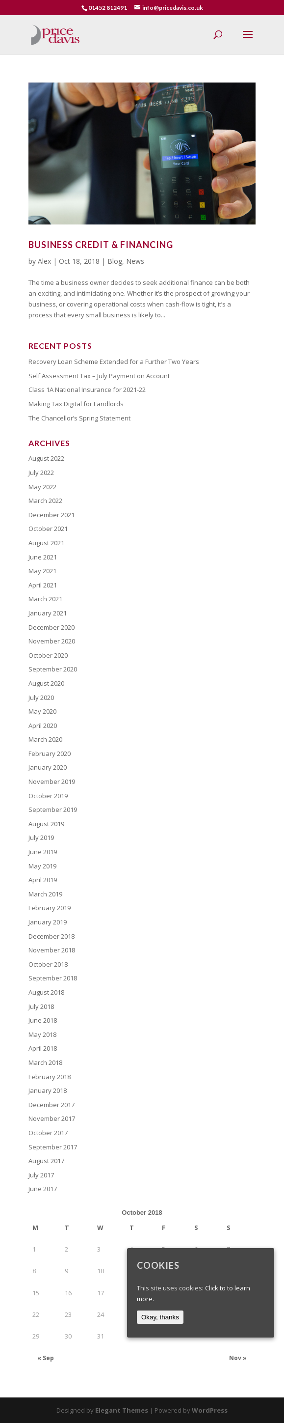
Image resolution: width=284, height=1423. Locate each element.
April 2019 (42, 879)
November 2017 (51, 1118)
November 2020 (51, 641)
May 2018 (42, 1034)
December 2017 (51, 1104)
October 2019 (48, 795)
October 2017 (48, 1132)
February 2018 (49, 1076)
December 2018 (51, 936)
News (135, 261)
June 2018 (42, 1020)
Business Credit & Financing (100, 244)
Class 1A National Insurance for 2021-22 (87, 389)
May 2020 (42, 711)
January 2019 (47, 922)
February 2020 (49, 753)
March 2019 (45, 894)
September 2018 (52, 978)
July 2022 (41, 472)
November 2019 (51, 781)
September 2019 (52, 809)
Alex (44, 261)
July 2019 (41, 837)
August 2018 (46, 992)
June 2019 (42, 851)
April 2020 (42, 725)
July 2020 (41, 697)
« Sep (45, 1358)
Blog (114, 261)
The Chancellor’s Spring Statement (79, 418)
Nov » (238, 1358)
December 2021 (51, 514)
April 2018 (42, 1048)
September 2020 (52, 669)
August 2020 (46, 683)
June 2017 (42, 1188)
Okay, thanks (160, 1317)
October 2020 (48, 655)
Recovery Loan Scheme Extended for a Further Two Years (113, 361)
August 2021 (46, 542)
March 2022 (45, 500)
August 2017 (46, 1160)
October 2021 (48, 528)
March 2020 (45, 739)
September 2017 (52, 1147)
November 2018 (51, 950)
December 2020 (51, 627)
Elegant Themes (121, 1410)
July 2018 (41, 1006)
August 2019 (46, 823)
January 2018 (47, 1090)
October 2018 (48, 964)
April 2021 (42, 585)
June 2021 (42, 557)
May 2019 (42, 866)
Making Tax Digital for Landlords (76, 403)
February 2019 (49, 907)
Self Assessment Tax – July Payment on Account (99, 375)
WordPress (210, 1410)
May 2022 (42, 486)
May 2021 (42, 570)
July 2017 (41, 1175)
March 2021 (45, 598)
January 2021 (47, 613)
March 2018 (45, 1062)
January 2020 (47, 767)
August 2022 (46, 458)
